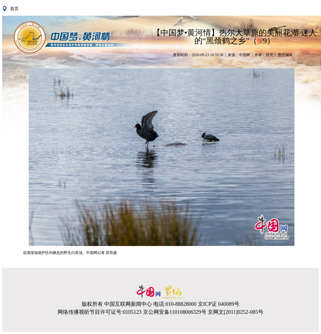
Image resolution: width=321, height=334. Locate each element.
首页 (14, 8)
